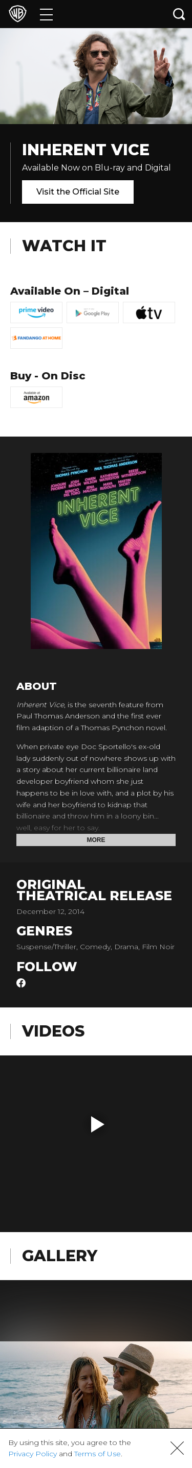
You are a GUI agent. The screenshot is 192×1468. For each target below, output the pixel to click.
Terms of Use (97, 1453)
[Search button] (179, 14)
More (96, 840)
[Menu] (46, 14)
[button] (97, 1124)
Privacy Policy (32, 1453)
